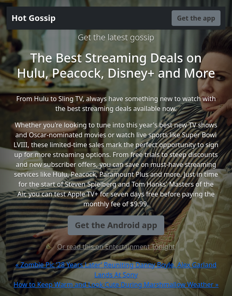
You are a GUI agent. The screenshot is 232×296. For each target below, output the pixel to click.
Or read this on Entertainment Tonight (116, 246)
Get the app (196, 18)
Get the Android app (116, 225)
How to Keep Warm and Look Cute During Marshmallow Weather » (116, 284)
